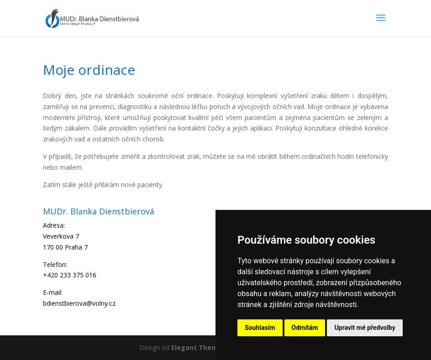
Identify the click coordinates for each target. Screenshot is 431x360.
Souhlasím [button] (260, 327)
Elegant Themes (198, 347)
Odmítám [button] (305, 327)
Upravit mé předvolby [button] (364, 327)
